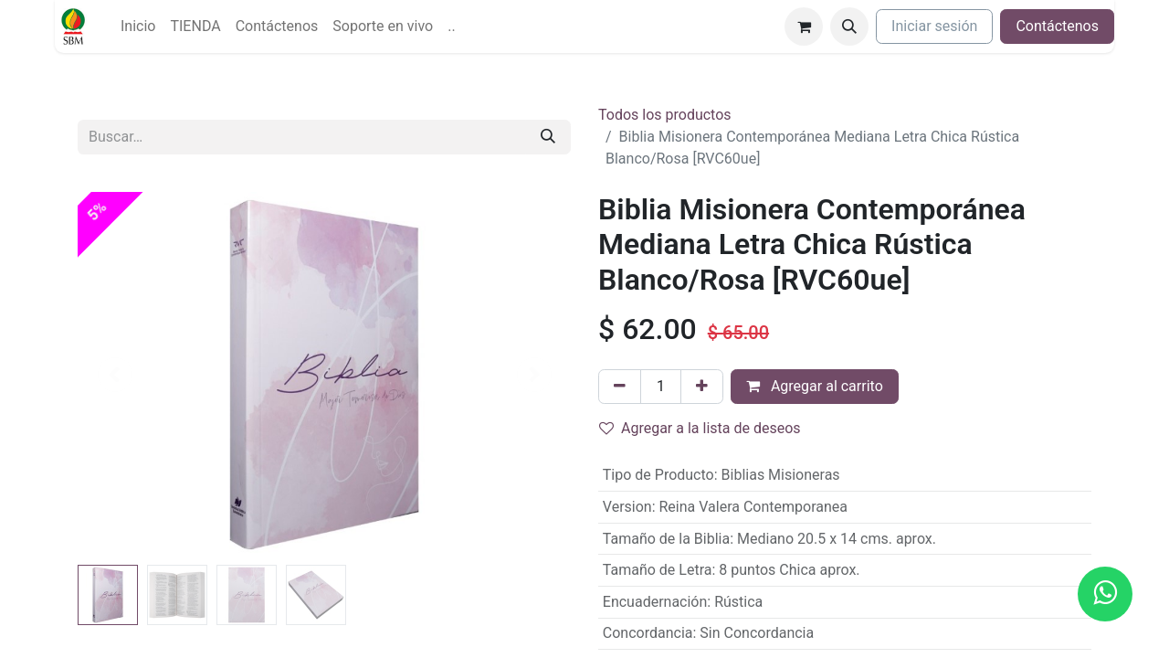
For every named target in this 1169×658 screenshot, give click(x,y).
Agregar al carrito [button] (814, 386)
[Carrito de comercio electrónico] (804, 26)
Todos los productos (665, 114)
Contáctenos (1057, 26)
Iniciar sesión (934, 26)
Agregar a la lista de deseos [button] (700, 428)
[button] (849, 26)
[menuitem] (138, 26)
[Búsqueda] (548, 137)
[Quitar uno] (619, 386)
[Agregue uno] (701, 386)
